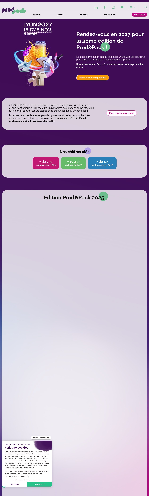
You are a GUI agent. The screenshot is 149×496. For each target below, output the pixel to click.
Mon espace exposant (121, 113)
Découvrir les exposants (93, 77)
